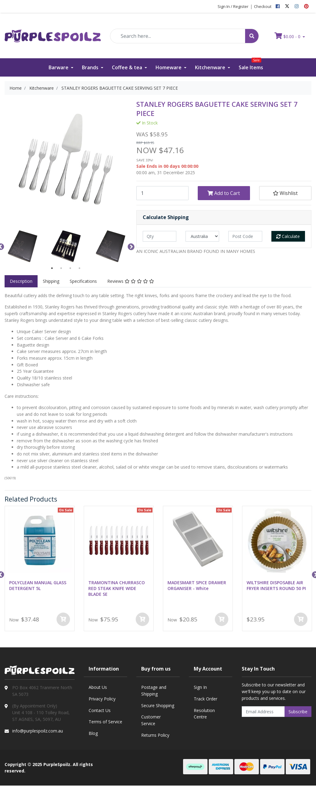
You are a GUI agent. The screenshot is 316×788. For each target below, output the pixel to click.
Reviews (130, 281)
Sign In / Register (233, 6)
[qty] (159, 236)
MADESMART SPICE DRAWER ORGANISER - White (196, 585)
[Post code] (245, 236)
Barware (59, 67)
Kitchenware (210, 67)
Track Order (205, 699)
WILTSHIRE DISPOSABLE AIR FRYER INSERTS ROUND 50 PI (276, 585)
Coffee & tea (127, 67)
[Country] (202, 236)
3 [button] (70, 268)
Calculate (288, 236)
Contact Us (100, 710)
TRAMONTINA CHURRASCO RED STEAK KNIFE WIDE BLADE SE (116, 588)
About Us (98, 687)
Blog (93, 733)
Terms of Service (105, 722)
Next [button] (130, 246)
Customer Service (151, 720)
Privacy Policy (102, 699)
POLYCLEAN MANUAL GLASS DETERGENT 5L (37, 585)
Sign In (200, 687)
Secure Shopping (157, 705)
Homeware (169, 67)
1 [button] (52, 268)
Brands (91, 67)
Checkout (262, 6)
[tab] (21, 281)
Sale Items (251, 64)
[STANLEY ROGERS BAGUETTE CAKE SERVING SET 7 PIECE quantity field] (162, 193)
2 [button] (61, 268)
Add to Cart (224, 193)
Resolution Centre (204, 713)
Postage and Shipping (153, 690)
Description (21, 281)
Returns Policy (155, 735)
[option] (22, 246)
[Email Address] (263, 711)
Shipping (51, 281)
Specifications (83, 281)
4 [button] (79, 268)
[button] (285, 193)
